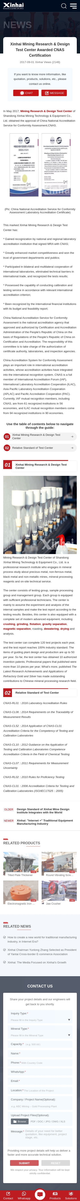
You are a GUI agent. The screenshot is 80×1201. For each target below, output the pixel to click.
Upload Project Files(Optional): (30, 1115)
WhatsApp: (18, 1071)
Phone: (16, 1062)
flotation (35, 624)
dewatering (51, 628)
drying (64, 628)
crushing (9, 624)
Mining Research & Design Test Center (46, 111)
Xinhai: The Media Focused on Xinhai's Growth (37, 962)
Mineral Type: (20, 1028)
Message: (17, 1131)
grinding (22, 624)
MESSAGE (54, 93)
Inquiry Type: (19, 1013)
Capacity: (17, 1044)
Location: (17, 1090)
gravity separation (54, 624)
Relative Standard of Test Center (32, 448)
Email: (15, 1081)
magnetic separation (17, 628)
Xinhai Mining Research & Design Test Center (36, 436)
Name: (15, 1053)
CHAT (26, 93)
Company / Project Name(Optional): (33, 1099)
